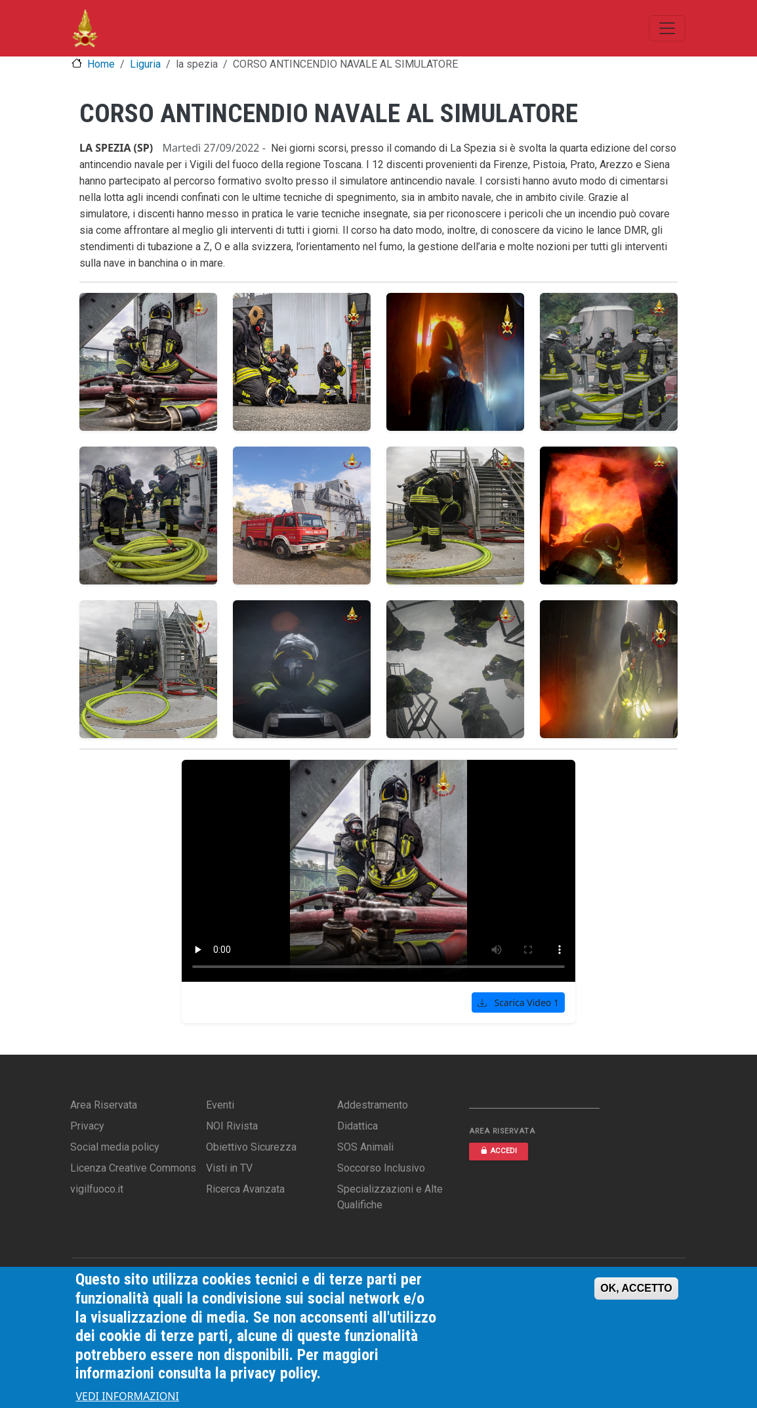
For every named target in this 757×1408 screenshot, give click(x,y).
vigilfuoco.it (96, 1189)
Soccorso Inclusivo (381, 1168)
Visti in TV (229, 1168)
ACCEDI (498, 1151)
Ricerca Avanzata (245, 1189)
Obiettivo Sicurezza (251, 1147)
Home (101, 64)
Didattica (357, 1126)
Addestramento (372, 1105)
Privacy (87, 1126)
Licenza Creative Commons (133, 1168)
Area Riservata (103, 1105)
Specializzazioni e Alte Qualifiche (390, 1197)
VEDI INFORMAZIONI (127, 1396)
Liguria (145, 64)
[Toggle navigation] (667, 28)
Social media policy (114, 1147)
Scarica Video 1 (518, 1002)
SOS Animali (365, 1147)
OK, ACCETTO (636, 1288)
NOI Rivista (232, 1126)
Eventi (220, 1105)
